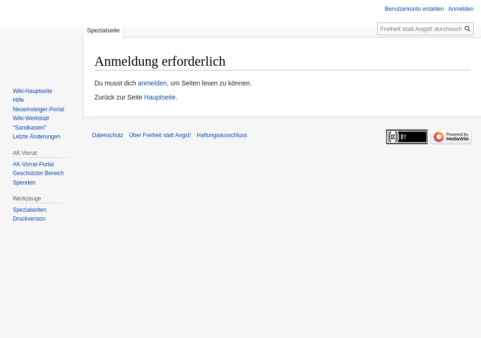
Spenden (24, 182)
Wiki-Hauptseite (32, 91)
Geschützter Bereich (38, 173)
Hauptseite (160, 97)
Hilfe (18, 100)
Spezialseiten (29, 210)
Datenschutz (108, 135)
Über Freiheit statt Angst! (160, 135)
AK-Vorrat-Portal (33, 164)
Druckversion (29, 218)
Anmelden (460, 9)
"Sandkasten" (30, 127)
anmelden (152, 83)
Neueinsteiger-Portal (38, 109)
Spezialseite (103, 30)
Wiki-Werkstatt (31, 118)
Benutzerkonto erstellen (414, 9)
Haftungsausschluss (222, 135)
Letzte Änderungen (36, 136)
